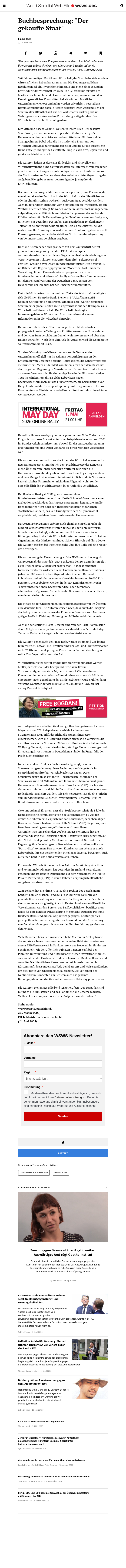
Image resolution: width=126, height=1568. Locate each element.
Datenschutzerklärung (68, 1097)
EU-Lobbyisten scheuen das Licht (40, 1017)
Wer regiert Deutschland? (35, 1009)
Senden (63, 1116)
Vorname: (30, 1057)
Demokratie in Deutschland (34, 1172)
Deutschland (60, 1172)
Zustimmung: (32, 1087)
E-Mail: (28, 1043)
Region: (29, 1072)
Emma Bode (24, 38)
